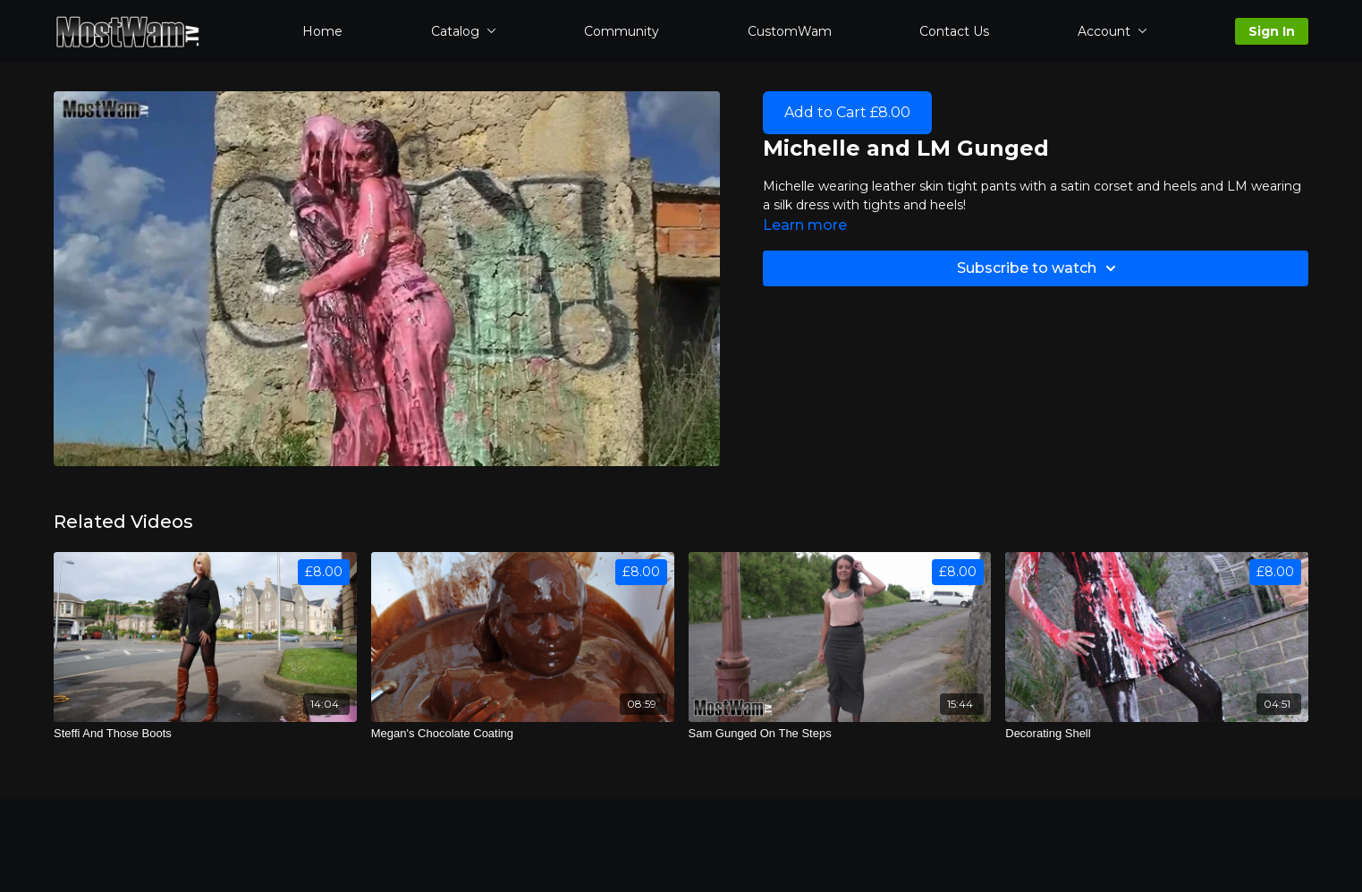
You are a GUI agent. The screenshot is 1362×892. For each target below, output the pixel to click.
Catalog (463, 31)
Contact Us (954, 31)
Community (621, 31)
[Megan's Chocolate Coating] (522, 734)
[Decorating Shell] (1156, 734)
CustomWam (790, 31)
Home (322, 31)
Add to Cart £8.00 (847, 112)
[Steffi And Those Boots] (205, 734)
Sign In (1271, 31)
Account (1112, 31)
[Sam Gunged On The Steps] (840, 734)
